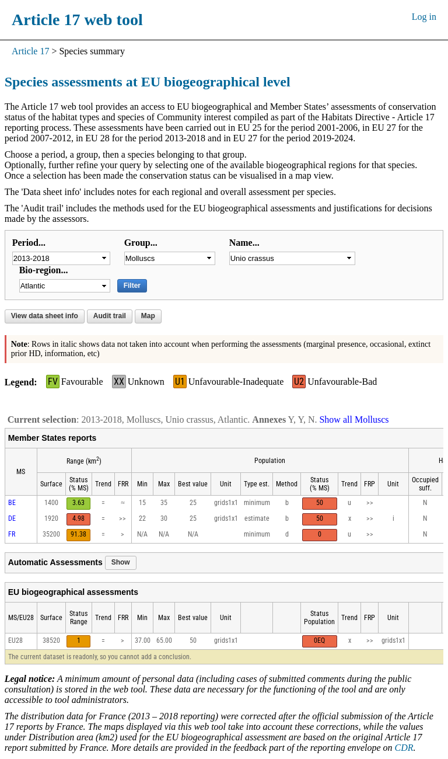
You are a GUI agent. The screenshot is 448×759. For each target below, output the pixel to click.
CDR (404, 748)
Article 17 (30, 51)
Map (148, 316)
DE (12, 518)
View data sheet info (44, 316)
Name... (244, 243)
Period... (29, 243)
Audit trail (109, 316)
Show (120, 562)
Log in (424, 17)
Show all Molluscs (353, 419)
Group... (141, 243)
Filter (132, 285)
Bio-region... (43, 270)
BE (12, 503)
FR (11, 534)
